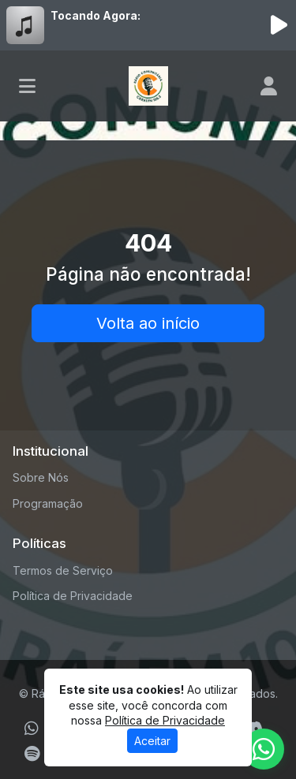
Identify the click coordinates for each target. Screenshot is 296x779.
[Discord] (253, 728)
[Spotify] (31, 753)
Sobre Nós (41, 477)
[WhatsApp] (31, 728)
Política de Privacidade (73, 595)
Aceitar (152, 740)
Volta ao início (148, 323)
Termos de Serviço (63, 570)
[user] (269, 86)
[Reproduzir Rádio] (279, 25)
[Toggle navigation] (27, 86)
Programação (48, 503)
